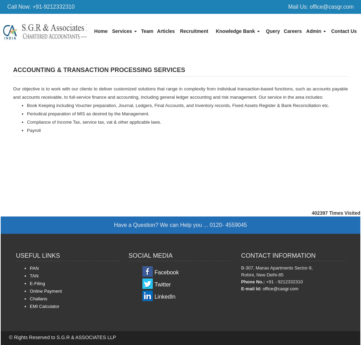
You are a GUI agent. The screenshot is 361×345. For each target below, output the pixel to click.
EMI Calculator (44, 306)
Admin (316, 31)
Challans (38, 298)
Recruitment (194, 31)
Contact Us (344, 31)
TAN (34, 275)
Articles (166, 31)
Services (124, 31)
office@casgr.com (280, 288)
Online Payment (46, 291)
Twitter (163, 285)
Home (101, 31)
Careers (293, 31)
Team (147, 31)
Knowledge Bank (238, 31)
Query (273, 31)
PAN (34, 268)
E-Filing (37, 283)
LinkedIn (165, 297)
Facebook (167, 272)
